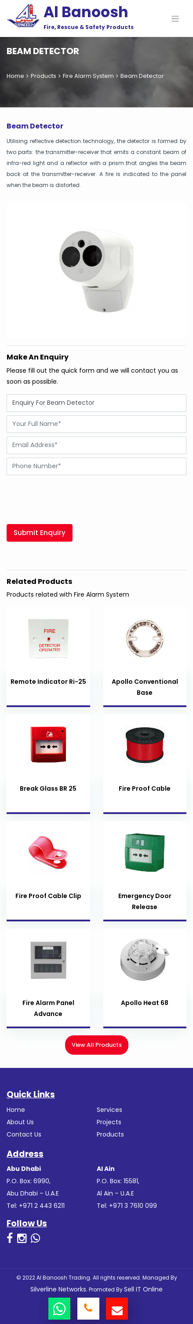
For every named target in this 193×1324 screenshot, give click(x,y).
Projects (109, 1122)
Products (43, 76)
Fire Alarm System (88, 76)
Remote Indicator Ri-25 (48, 681)
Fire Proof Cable (145, 788)
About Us (20, 1122)
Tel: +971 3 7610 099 (127, 1205)
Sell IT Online (143, 1289)
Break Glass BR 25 (48, 788)
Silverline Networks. (58, 1289)
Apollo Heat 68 (144, 1002)
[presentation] (73, 496)
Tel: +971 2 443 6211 (36, 1205)
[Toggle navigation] (175, 18)
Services (109, 1109)
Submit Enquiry (40, 532)
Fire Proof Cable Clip (48, 895)
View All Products (97, 1045)
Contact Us (24, 1134)
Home (15, 76)
